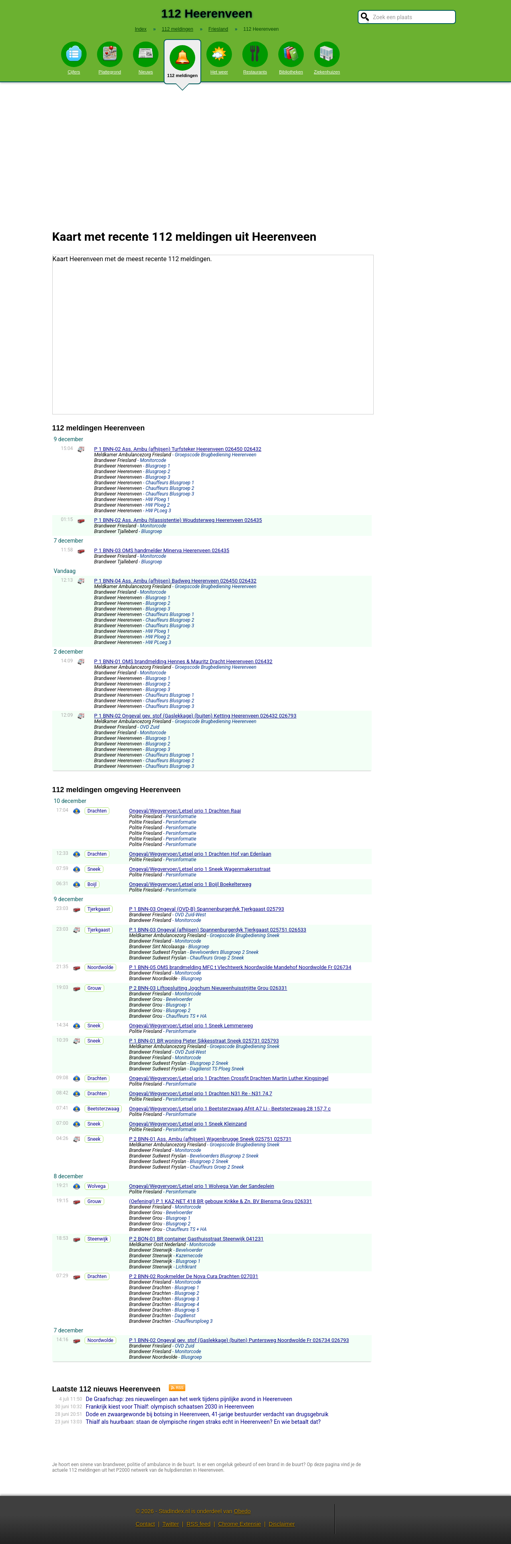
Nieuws (145, 58)
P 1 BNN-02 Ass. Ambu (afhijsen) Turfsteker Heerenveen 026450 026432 (177, 449)
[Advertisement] (255, 151)
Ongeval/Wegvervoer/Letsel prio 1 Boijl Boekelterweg (190, 884)
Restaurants (255, 58)
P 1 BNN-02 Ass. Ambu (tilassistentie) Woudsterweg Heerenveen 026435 (178, 520)
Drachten (97, 811)
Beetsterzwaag (103, 1109)
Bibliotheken (291, 58)
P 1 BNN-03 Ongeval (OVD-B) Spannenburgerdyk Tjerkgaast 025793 (206, 909)
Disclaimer (282, 1524)
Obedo (242, 1511)
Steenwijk (97, 1239)
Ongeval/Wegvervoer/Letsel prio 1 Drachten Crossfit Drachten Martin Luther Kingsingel (228, 1078)
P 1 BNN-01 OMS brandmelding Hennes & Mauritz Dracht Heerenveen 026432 (183, 661)
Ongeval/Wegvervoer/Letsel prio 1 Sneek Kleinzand (188, 1124)
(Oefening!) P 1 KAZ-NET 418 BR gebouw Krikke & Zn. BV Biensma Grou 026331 (220, 1201)
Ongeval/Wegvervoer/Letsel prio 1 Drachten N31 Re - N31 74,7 (200, 1093)
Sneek (94, 869)
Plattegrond (110, 58)
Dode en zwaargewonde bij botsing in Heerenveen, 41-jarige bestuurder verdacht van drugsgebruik (207, 1414)
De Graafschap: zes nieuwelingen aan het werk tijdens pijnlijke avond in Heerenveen (189, 1399)
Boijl (92, 884)
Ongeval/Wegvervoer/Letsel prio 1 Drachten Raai (185, 811)
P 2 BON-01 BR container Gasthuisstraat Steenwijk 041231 (196, 1239)
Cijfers (74, 58)
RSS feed (198, 1524)
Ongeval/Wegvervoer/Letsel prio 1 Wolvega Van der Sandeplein (201, 1186)
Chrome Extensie (239, 1524)
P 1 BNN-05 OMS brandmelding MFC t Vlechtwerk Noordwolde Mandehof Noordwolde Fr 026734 (240, 967)
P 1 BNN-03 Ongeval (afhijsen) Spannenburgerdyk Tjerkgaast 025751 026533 (217, 930)
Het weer (219, 58)
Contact (145, 1524)
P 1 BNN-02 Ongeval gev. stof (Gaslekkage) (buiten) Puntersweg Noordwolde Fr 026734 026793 (239, 1340)
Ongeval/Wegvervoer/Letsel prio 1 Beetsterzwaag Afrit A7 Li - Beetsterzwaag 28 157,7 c (230, 1109)
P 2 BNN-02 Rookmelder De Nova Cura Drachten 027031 (193, 1276)
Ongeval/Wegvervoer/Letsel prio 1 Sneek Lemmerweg (191, 1026)
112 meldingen (182, 64)
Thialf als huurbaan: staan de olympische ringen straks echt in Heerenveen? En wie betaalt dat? (203, 1422)
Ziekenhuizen (327, 58)
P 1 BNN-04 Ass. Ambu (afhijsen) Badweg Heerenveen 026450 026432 (175, 581)
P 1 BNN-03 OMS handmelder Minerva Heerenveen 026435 (162, 550)
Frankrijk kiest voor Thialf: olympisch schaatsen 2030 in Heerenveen (170, 1406)
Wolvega (96, 1186)
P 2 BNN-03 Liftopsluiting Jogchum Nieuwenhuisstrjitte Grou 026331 (208, 988)
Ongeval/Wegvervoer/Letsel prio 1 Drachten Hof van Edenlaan (200, 854)
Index (141, 29)
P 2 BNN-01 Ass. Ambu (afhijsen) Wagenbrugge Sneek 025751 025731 (210, 1139)
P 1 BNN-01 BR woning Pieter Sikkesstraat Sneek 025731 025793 (204, 1041)
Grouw (94, 988)
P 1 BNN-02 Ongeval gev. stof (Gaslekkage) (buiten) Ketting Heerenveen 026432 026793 (195, 716)
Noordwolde (100, 967)
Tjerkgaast (98, 909)
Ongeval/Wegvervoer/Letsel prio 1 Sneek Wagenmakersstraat (199, 869)
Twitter (170, 1524)
